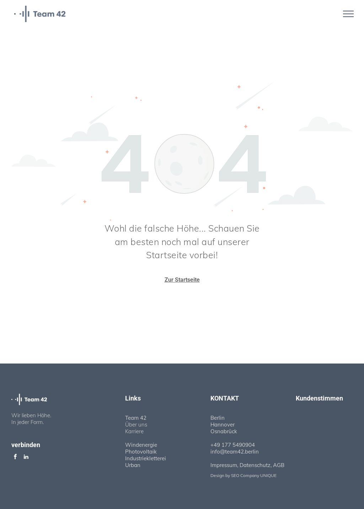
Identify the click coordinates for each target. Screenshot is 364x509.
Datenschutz (255, 465)
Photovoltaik (141, 451)
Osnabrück (223, 431)
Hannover (222, 424)
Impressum (223, 465)
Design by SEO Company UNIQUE (243, 475)
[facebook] (15, 457)
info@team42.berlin (234, 451)
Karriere (134, 431)
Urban (132, 465)
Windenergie (141, 444)
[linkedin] (26, 457)
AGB (278, 465)
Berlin (217, 417)
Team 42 (135, 417)
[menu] (348, 14)
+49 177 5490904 (232, 444)
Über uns (136, 424)
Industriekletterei (145, 458)
